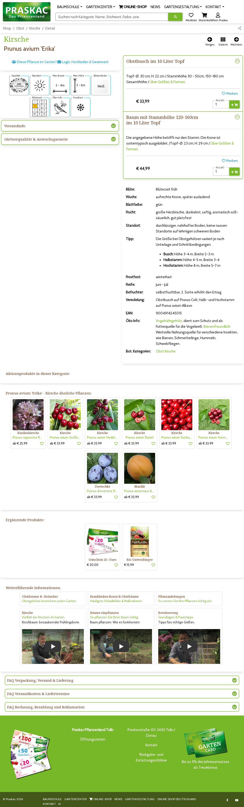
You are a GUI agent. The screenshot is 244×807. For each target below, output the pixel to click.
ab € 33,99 (57, 443)
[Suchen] (111, 17)
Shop (7, 28)
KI (59, 804)
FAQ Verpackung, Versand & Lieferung (40, 680)
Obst (20, 28)
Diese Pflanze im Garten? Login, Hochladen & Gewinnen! (60, 62)
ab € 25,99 (20, 443)
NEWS (118, 799)
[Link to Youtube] (236, 800)
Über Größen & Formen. (168, 82)
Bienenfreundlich (216, 326)
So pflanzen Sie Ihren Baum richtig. (114, 617)
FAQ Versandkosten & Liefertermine (38, 693)
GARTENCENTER (75, 799)
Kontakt (151, 745)
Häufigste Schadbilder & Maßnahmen (116, 601)
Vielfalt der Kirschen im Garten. (43, 617)
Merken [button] (230, 93)
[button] (69, 7)
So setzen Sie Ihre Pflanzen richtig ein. (185, 601)
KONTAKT (49, 804)
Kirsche (34, 28)
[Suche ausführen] (175, 17)
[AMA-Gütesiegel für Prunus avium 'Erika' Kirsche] (19, 85)
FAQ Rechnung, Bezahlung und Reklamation (46, 707)
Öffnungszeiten (92, 739)
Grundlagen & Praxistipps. (176, 617)
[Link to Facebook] (227, 800)
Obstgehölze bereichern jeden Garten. (49, 601)
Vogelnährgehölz (169, 321)
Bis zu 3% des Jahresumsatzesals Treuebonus (205, 748)
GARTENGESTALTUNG (140, 799)
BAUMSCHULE (52, 799)
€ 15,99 (129, 565)
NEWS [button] (155, 7)
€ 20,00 (92, 565)
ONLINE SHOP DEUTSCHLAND (176, 799)
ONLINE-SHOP (100, 799)
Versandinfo (14, 125)
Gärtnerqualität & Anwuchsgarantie (36, 139)
